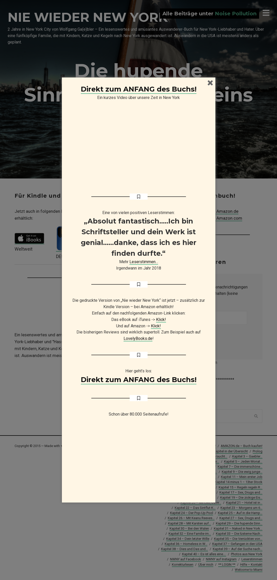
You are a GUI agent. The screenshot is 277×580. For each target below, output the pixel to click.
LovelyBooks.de (138, 338)
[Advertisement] (138, 462)
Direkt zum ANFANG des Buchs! (138, 89)
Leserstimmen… (143, 261)
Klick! (161, 319)
